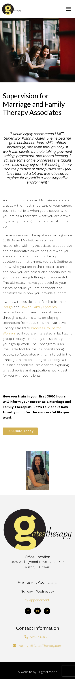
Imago (8, 307)
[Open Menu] (68, 9)
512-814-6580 (40, 637)
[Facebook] (28, 611)
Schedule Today (20, 431)
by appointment (37, 600)
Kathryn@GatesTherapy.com (40, 645)
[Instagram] (37, 611)
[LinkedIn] (47, 611)
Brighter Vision (47, 672)
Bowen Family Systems (39, 307)
